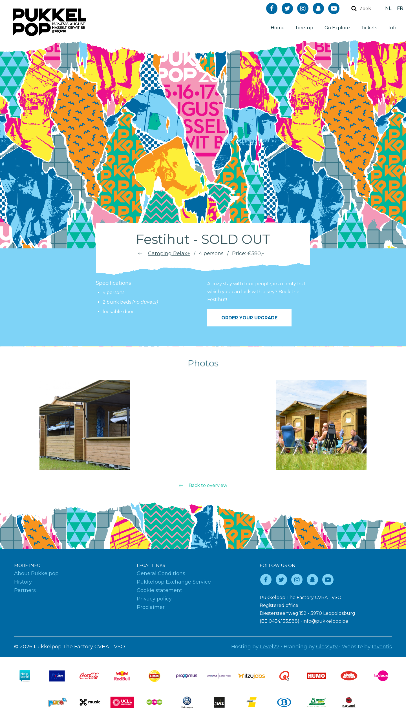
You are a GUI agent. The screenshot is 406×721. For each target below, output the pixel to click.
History (23, 582)
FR (400, 8)
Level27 (269, 647)
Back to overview (208, 485)
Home (277, 27)
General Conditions (161, 573)
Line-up (304, 27)
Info (393, 27)
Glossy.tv (327, 647)
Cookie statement (159, 590)
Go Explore (337, 27)
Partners (25, 590)
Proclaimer (151, 607)
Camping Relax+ (169, 253)
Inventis (382, 647)
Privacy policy (154, 599)
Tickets (369, 27)
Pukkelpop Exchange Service (174, 582)
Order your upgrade (249, 318)
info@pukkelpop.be (325, 621)
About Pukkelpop (36, 573)
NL (388, 8)
